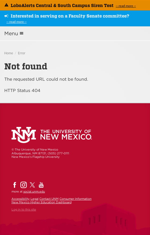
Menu (11, 33)
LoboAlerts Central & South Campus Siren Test (62, 5)
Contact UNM (49, 199)
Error (21, 53)
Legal (35, 199)
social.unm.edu (34, 191)
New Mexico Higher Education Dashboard (42, 202)
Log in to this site (24, 209)
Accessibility (21, 199)
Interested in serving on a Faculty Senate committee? (70, 16)
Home (8, 53)
